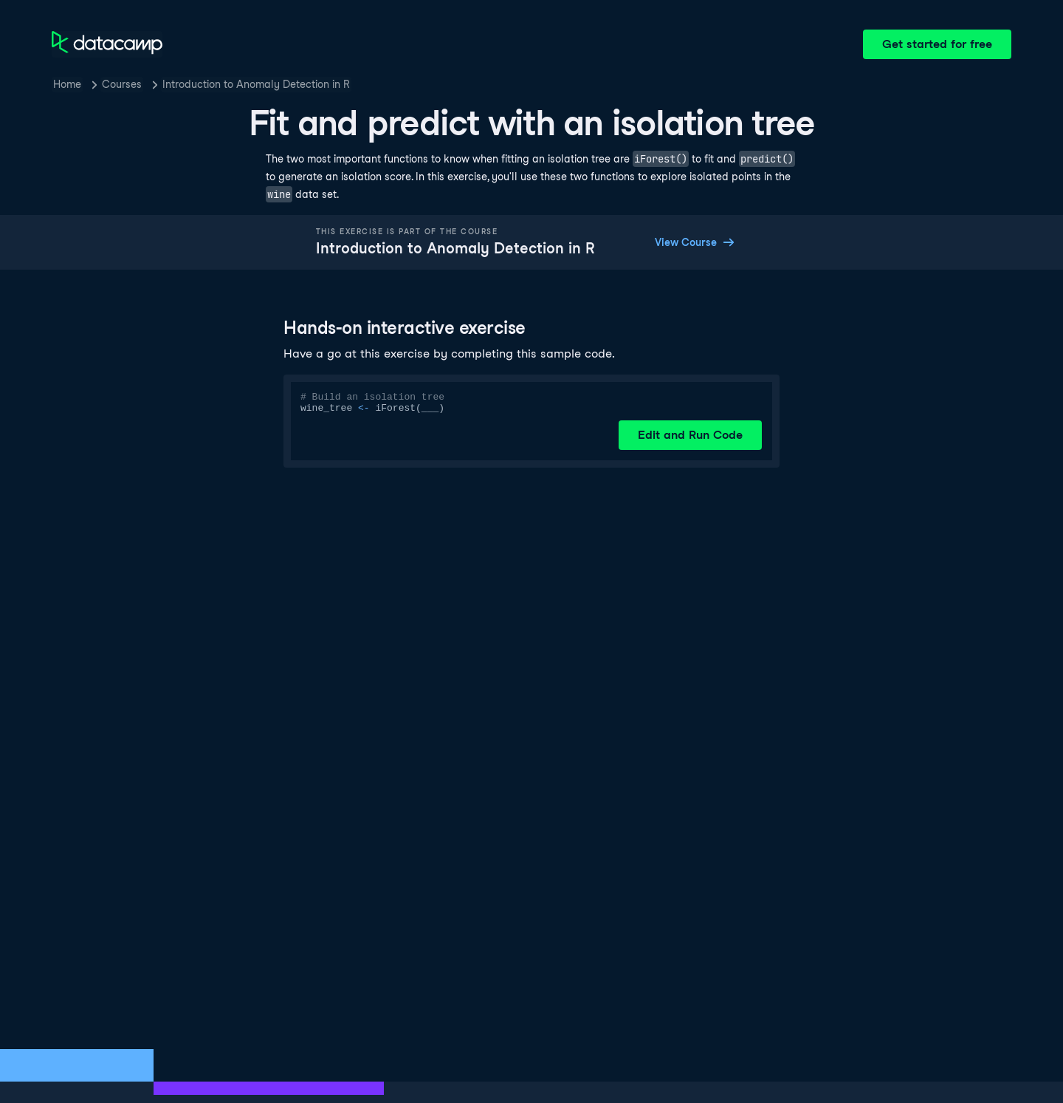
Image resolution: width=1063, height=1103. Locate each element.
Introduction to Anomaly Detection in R (256, 84)
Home (67, 84)
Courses (122, 84)
